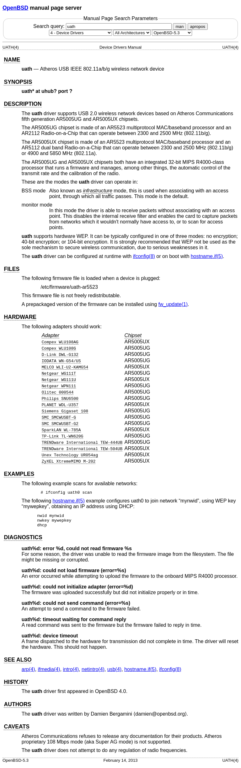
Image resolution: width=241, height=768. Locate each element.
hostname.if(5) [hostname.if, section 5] (207, 256)
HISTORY (16, 685)
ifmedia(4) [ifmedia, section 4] (49, 672)
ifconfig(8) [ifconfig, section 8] (144, 256)
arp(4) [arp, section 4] (28, 672)
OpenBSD (15, 8)
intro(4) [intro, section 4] (71, 672)
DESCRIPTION (22, 104)
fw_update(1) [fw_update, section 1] (173, 304)
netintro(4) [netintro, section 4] (93, 672)
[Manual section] (80, 33)
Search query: (103, 26)
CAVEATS (16, 729)
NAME (12, 59)
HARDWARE (20, 317)
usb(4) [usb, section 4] (114, 672)
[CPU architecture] (132, 33)
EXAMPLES (19, 474)
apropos (197, 26)
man (179, 26)
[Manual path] (172, 33)
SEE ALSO (17, 662)
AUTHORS (17, 707)
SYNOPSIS (18, 82)
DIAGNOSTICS (23, 540)
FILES (11, 269)
